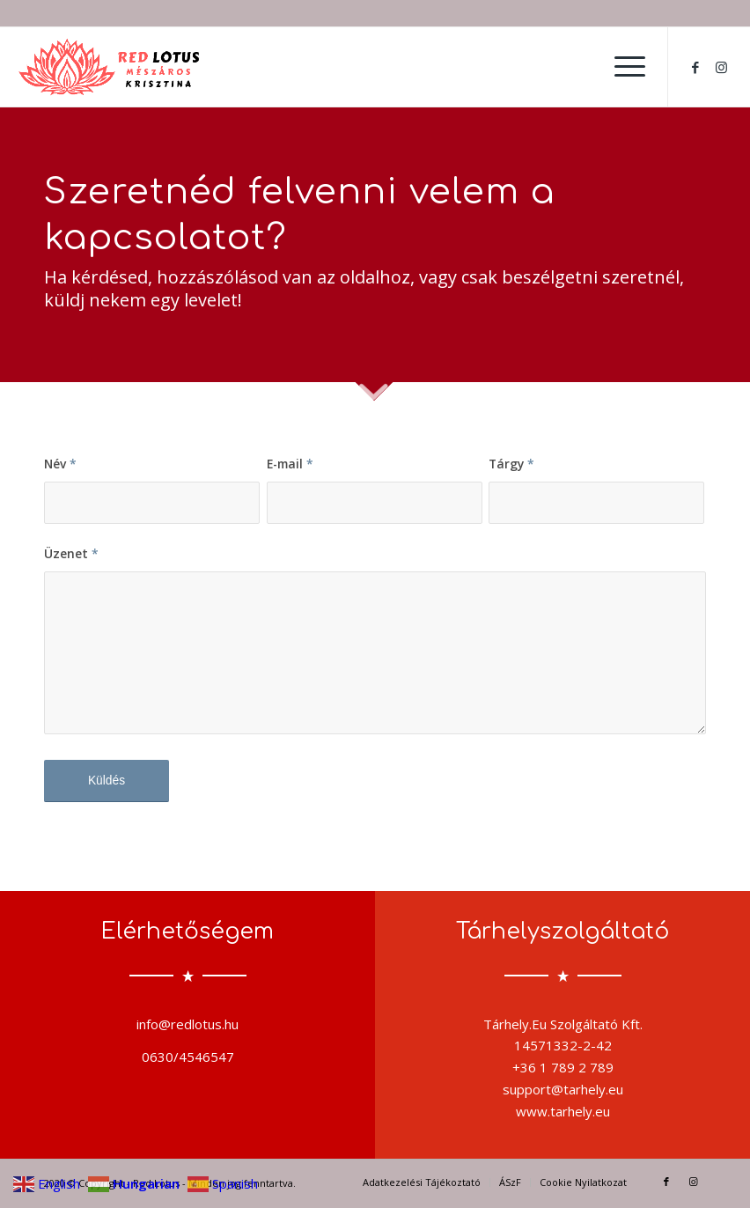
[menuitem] (621, 67)
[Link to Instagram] (722, 67)
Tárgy (511, 463)
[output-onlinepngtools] (110, 67)
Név (60, 463)
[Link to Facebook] (695, 67)
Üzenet (71, 553)
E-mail (290, 463)
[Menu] (621, 67)
